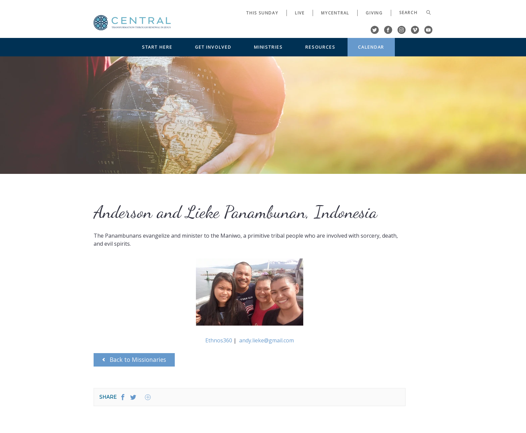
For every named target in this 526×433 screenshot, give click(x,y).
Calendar (371, 47)
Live (300, 13)
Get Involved (213, 47)
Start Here (157, 47)
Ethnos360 (219, 340)
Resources (320, 47)
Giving (374, 13)
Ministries (268, 47)
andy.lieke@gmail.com (266, 340)
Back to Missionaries (134, 359)
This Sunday (262, 13)
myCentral (335, 13)
